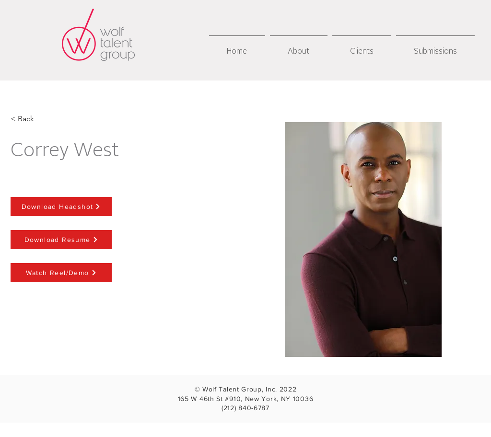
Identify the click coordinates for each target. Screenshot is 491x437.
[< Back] (26, 119)
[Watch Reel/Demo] (61, 272)
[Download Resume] (61, 239)
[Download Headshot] (61, 206)
